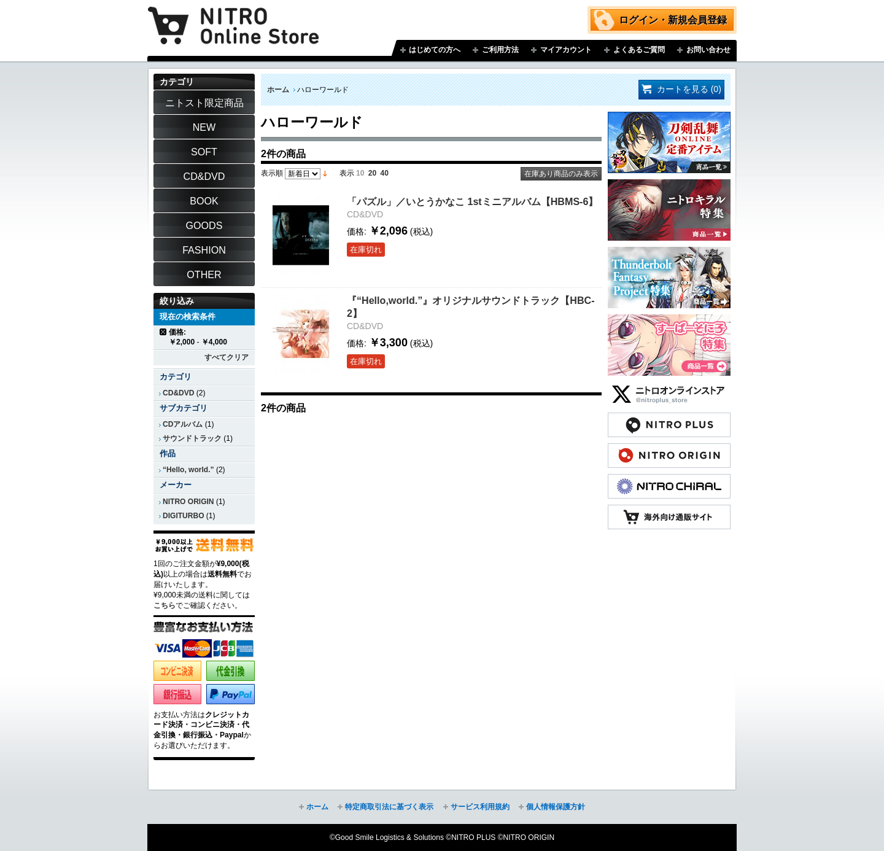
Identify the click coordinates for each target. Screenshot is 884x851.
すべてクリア (226, 357)
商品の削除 (164, 331)
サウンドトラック (192, 438)
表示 (346, 173)
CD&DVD (178, 393)
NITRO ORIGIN (188, 501)
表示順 (272, 173)
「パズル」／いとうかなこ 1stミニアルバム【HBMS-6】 (472, 201)
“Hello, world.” (188, 469)
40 (385, 173)
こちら (164, 605)
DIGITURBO (183, 515)
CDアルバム (183, 424)
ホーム (278, 89)
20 (372, 173)
